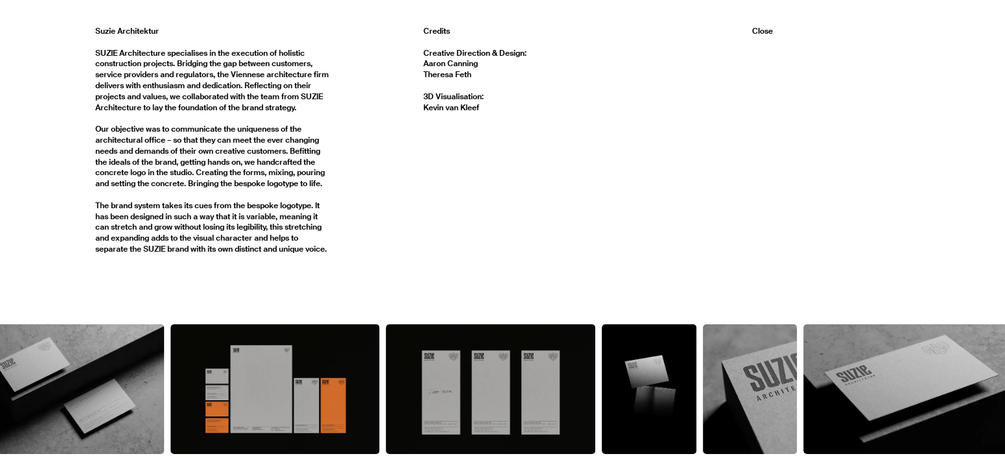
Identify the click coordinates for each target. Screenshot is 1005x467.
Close (762, 31)
